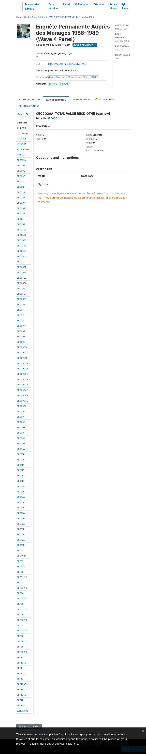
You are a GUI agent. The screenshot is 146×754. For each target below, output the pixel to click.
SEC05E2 (21, 272)
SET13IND (22, 695)
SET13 (20, 689)
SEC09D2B (22, 368)
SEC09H (21, 427)
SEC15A (21, 523)
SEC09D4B (22, 395)
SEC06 (20, 309)
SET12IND (22, 684)
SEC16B (21, 545)
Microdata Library (32, 6)
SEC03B (21, 213)
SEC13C (21, 507)
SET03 (20, 582)
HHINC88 (21, 144)
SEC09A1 (21, 325)
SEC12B (21, 491)
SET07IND (22, 630)
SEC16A (21, 539)
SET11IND (21, 673)
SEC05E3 (21, 277)
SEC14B (21, 518)
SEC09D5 (22, 406)
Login (125, 6)
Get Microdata (84, 44)
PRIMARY (21, 160)
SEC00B (21, 170)
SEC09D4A (22, 390)
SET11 (20, 668)
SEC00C (21, 176)
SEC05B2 (21, 235)
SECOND (21, 555)
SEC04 (20, 219)
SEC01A (21, 181)
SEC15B (21, 529)
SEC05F (21, 288)
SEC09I (20, 432)
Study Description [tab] (29, 99)
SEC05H (21, 304)
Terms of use (113, 6)
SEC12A (21, 486)
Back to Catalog (29, 726)
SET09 (20, 646)
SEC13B (21, 502)
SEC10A (21, 449)
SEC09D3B (22, 384)
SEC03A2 (22, 208)
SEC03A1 (21, 202)
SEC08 (20, 320)
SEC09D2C (22, 374)
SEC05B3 (21, 240)
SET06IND (22, 620)
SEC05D (21, 261)
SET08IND (22, 641)
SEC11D (20, 481)
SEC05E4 (21, 283)
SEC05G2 (22, 299)
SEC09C (21, 342)
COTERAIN (22, 133)
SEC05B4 (21, 245)
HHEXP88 (22, 138)
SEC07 (20, 315)
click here (72, 743)
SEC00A (21, 165)
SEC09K (21, 443)
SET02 (20, 572)
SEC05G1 (21, 293)
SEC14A (21, 513)
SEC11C (20, 475)
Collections (81, 4)
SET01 (20, 561)
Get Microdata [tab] (105, 99)
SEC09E (21, 411)
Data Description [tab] (56, 100)
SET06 (20, 614)
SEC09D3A (22, 379)
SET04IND (22, 598)
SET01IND (22, 566)
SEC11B (20, 470)
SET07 (20, 625)
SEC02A (21, 192)
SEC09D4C (22, 400)
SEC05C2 (22, 256)
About (66, 4)
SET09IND (22, 652)
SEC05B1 (21, 229)
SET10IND (22, 662)
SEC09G (21, 422)
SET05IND (22, 609)
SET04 (20, 593)
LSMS (50, 17)
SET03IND (22, 588)
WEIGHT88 (22, 710)
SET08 (20, 636)
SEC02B (21, 197)
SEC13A (21, 497)
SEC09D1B (22, 352)
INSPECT (21, 154)
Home (19, 17)
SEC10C (21, 459)
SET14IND (22, 705)
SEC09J (21, 438)
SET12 (20, 678)
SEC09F (21, 416)
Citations (99, 4)
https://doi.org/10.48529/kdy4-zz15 (67, 63)
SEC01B (21, 186)
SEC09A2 (22, 331)
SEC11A (20, 465)
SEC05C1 (21, 251)
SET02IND (22, 577)
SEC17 (20, 550)
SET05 (20, 604)
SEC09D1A (22, 347)
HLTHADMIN (23, 149)
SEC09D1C (22, 358)
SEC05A (21, 224)
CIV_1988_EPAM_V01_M (66, 17)
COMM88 (22, 128)
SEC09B (21, 336)
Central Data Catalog (34, 17)
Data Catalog (53, 6)
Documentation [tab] (81, 99)
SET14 (20, 700)
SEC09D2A (22, 363)
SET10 (20, 657)
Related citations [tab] (29, 106)
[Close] (143, 731)
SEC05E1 (21, 267)
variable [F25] (87, 17)
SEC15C (21, 534)
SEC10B (21, 454)
